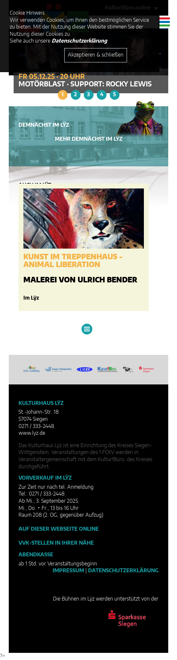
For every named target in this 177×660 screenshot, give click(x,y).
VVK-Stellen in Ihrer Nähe (56, 543)
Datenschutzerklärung (123, 570)
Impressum (68, 570)
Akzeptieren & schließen (95, 55)
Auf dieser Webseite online (59, 529)
